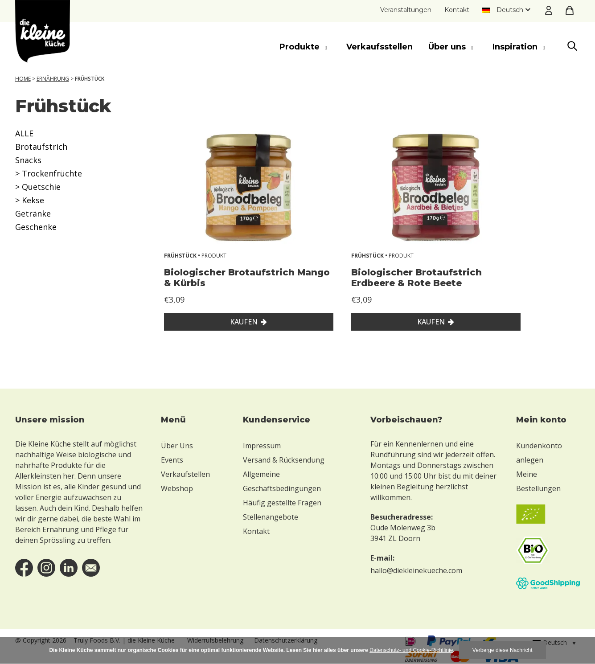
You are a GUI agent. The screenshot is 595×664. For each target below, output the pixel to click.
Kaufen (244, 322)
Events (172, 460)
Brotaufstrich (41, 146)
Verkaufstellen (185, 474)
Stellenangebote (270, 517)
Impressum (262, 446)
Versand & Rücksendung (283, 460)
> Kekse (29, 200)
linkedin (69, 568)
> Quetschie (38, 186)
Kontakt (456, 10)
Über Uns (177, 446)
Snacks (28, 160)
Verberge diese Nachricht (502, 650)
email (91, 568)
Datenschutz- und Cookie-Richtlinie (411, 650)
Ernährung (53, 78)
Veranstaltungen (405, 10)
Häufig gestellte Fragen (282, 503)
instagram (46, 568)
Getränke (33, 213)
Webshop (177, 488)
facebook (24, 568)
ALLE (24, 133)
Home (23, 78)
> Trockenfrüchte (48, 173)
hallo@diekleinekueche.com (416, 570)
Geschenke (36, 226)
